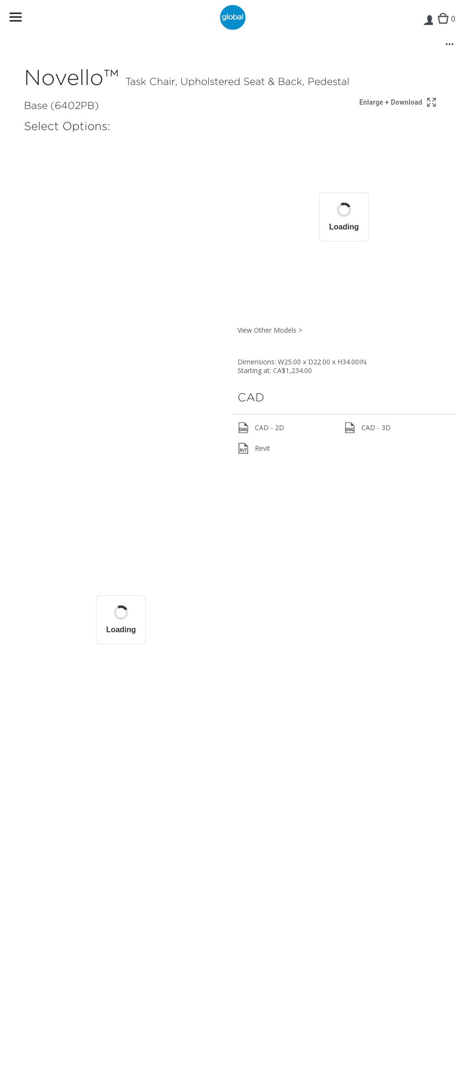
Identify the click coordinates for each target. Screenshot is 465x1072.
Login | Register (427, 26)
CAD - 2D (261, 428)
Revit (254, 448)
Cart (444, 26)
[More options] (449, 44)
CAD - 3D (367, 428)
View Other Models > (270, 330)
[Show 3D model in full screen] (398, 102)
